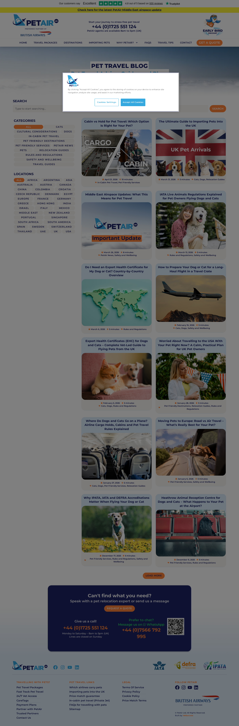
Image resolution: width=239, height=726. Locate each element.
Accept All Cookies (133, 102)
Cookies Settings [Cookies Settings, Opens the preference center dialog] (106, 102)
